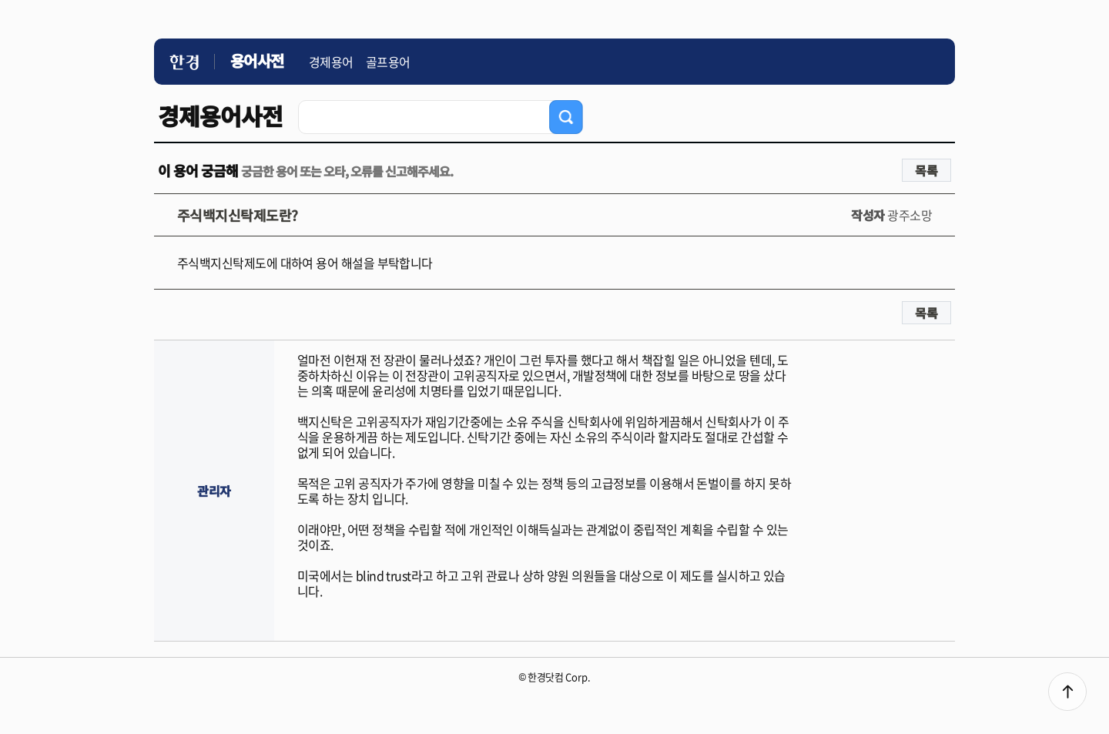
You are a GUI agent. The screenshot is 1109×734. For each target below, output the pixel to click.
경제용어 (331, 61)
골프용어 (388, 61)
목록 (926, 170)
